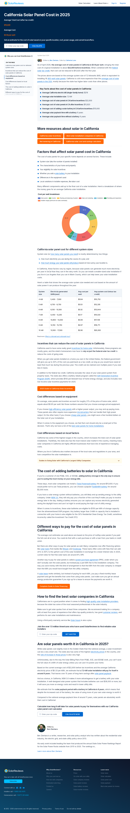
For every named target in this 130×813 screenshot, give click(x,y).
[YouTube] (24, 787)
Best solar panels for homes (110, 786)
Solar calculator (106, 776)
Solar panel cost (106, 780)
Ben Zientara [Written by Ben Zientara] (54, 60)
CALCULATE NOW (72, 714)
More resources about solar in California (15, 67)
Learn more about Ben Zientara (49, 751)
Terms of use (59, 809)
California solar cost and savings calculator (83, 141)
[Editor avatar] (40, 60)
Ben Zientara (52, 729)
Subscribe (13, 781)
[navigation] (14, 3)
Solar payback (105, 783)
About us (49, 773)
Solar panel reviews (80, 783)
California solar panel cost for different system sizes (18, 78)
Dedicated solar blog (53, 783)
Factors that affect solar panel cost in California (17, 72)
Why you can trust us (53, 776)
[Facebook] (17, 788)
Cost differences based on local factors (16, 94)
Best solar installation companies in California (85, 136)
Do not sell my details (74, 809)
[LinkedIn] (20, 788)
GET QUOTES (70, 634)
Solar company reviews (81, 780)
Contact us (49, 786)
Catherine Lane (71, 60)
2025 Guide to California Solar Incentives (56, 389)
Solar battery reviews (81, 786)
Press (75, 773)
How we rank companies (54, 780)
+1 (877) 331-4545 (22, 795)
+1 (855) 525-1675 (19, 791)
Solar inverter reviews (81, 789)
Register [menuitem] (123, 3)
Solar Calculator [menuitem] (84, 3)
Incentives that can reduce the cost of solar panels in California (18, 83)
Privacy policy (47, 809)
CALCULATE (37, 46)
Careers (49, 789)
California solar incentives (50, 136)
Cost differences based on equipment (14, 88)
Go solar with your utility (81, 776)
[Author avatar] (38, 60)
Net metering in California (50, 141)
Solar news (104, 773)
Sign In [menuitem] (114, 3)
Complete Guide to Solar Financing (53, 586)
